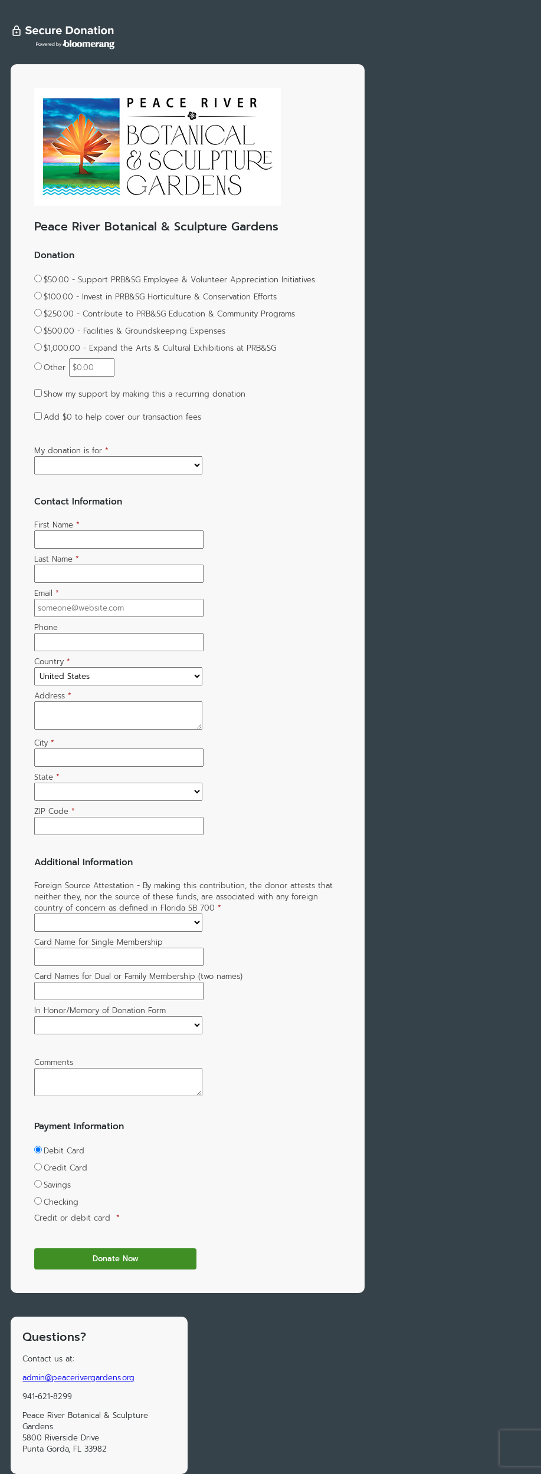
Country (52, 661)
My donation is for (71, 450)
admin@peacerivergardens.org (78, 1377)
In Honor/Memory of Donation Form (100, 1010)
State (47, 777)
